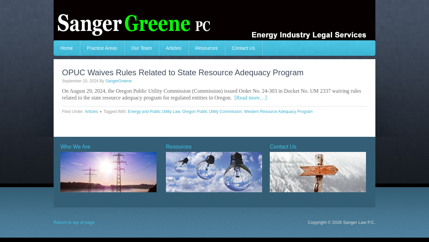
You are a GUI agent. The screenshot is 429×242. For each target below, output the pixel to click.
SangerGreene (118, 81)
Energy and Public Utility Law (154, 111)
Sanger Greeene (214, 20)
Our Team (141, 48)
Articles (173, 48)
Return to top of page (74, 222)
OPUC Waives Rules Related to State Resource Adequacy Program (183, 72)
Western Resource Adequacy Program (278, 111)
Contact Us (243, 48)
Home (66, 48)
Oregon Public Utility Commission (212, 111)
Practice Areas (102, 48)
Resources (206, 48)
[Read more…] (250, 97)
